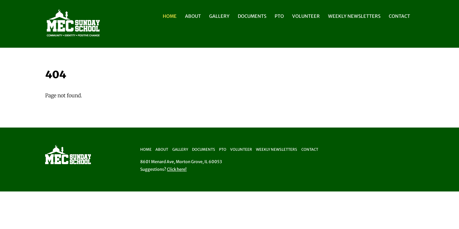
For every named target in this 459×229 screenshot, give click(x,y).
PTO (279, 16)
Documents (252, 16)
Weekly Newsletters (354, 16)
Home (170, 16)
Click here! (177, 169)
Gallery (219, 16)
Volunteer (306, 16)
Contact (399, 16)
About (193, 16)
